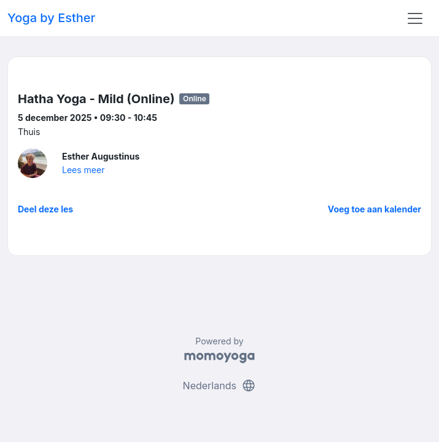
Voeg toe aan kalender (374, 209)
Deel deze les (45, 209)
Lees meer (83, 170)
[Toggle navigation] (415, 18)
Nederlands (220, 385)
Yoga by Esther (51, 17)
